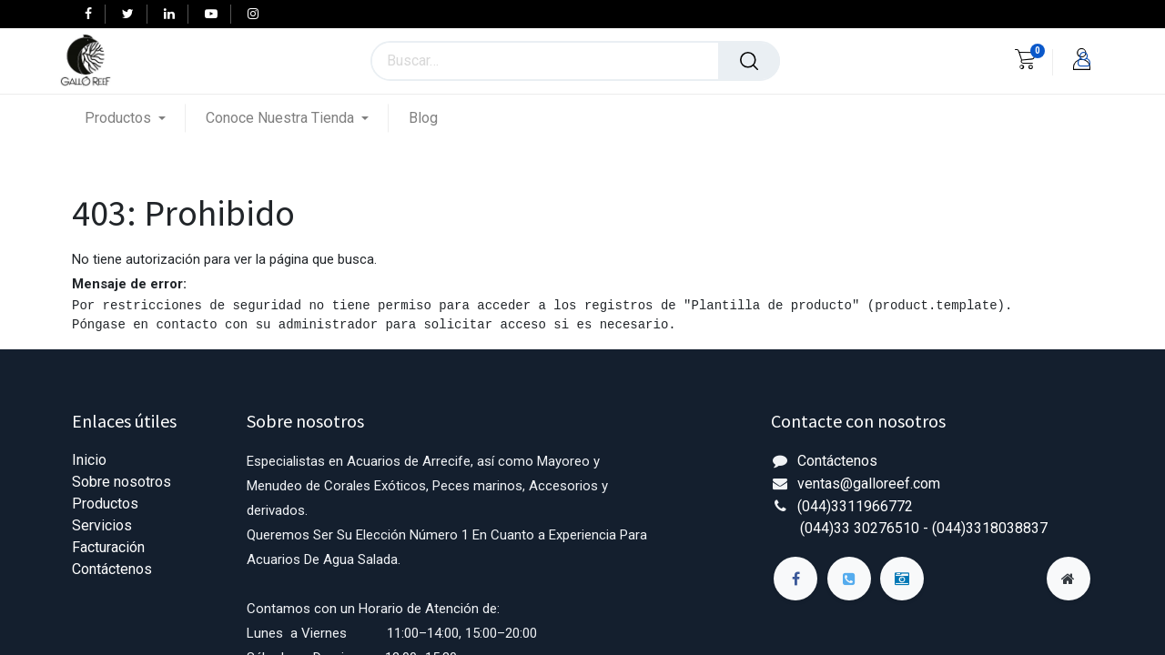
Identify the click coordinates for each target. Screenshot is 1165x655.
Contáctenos (112, 569)
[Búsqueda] (749, 61)
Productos (105, 503)
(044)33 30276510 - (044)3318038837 (924, 528)
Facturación (108, 547)
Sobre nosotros (121, 481)
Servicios (102, 525)
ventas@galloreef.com (868, 483)
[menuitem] (423, 118)
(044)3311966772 (855, 506)
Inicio (89, 460)
